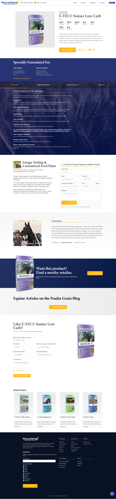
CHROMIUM (17, 114)
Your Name (64, 169)
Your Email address (41, 351)
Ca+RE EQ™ (17, 100)
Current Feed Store (67, 183)
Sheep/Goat (27, 473)
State (97, 183)
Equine (26, 466)
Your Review (17, 359)
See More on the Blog (58, 307)
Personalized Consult (74, 450)
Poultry (26, 469)
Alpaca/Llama (28, 479)
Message (64, 190)
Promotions (62, 467)
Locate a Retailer (28, 2)
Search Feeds (41, 2)
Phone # (84, 176)
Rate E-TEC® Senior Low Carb (22, 337)
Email (63, 176)
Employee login (87, 444)
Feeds (75, 2)
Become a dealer (75, 447)
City (83, 183)
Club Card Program (64, 461)
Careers (61, 447)
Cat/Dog (26, 475)
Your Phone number (19, 351)
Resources (93, 2)
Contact (102, 2)
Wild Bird (27, 480)
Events (73, 445)
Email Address (26, 459)
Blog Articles (74, 444)
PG (112, 494)
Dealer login (86, 442)
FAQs (72, 442)
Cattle (26, 468)
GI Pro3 (26, 107)
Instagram (79, 463)
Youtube (79, 465)
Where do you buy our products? (46, 344)
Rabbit (26, 477)
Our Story (61, 445)
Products (61, 442)
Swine (26, 471)
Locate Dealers (95, 273)
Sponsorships (62, 465)
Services (83, 2)
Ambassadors (62, 463)
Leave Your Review (21, 375)
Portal (111, 2)
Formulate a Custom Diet (21, 78)
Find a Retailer (63, 444)
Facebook (79, 461)
